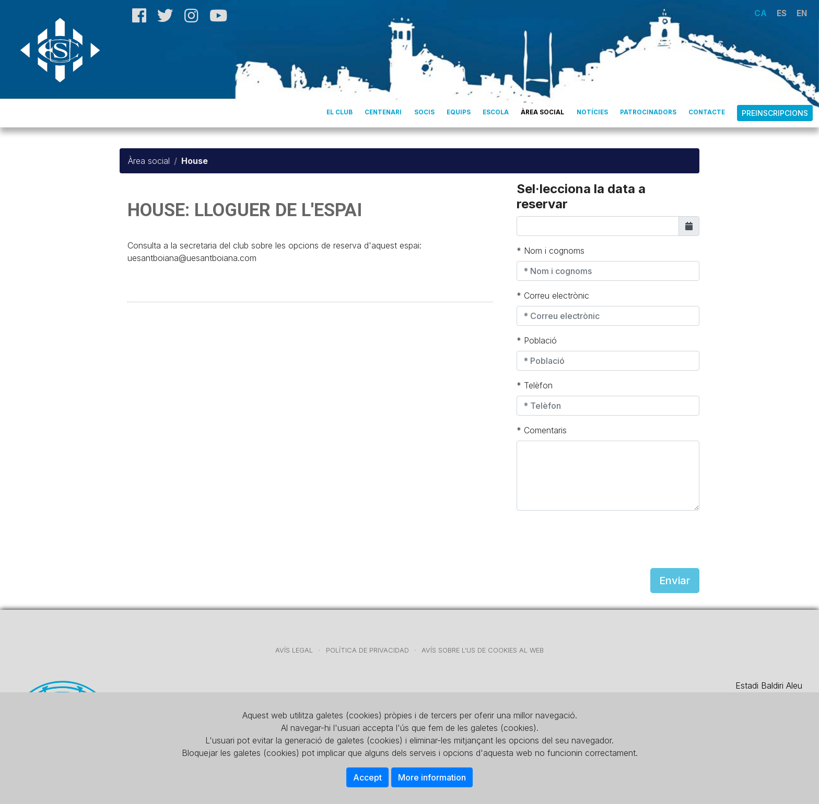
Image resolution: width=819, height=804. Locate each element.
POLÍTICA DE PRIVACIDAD (367, 650)
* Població (537, 340)
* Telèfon (535, 385)
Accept (367, 777)
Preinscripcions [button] (775, 113)
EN (802, 13)
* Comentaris (542, 430)
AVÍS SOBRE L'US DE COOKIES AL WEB (483, 650)
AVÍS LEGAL (294, 650)
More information (432, 777)
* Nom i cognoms (550, 250)
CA (760, 13)
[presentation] (596, 539)
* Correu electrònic (553, 295)
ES (782, 13)
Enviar (675, 580)
